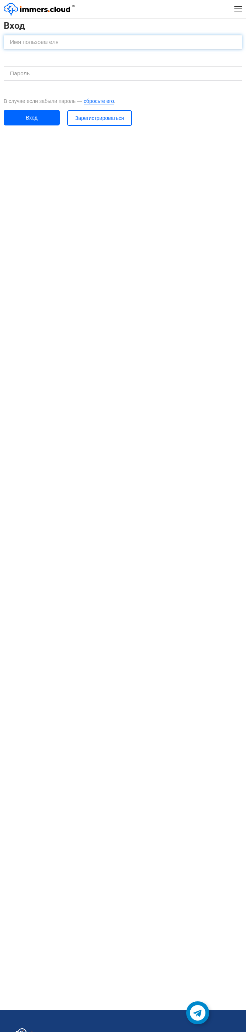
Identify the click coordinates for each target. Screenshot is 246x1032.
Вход (32, 118)
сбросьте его (99, 101)
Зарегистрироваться (99, 118)
